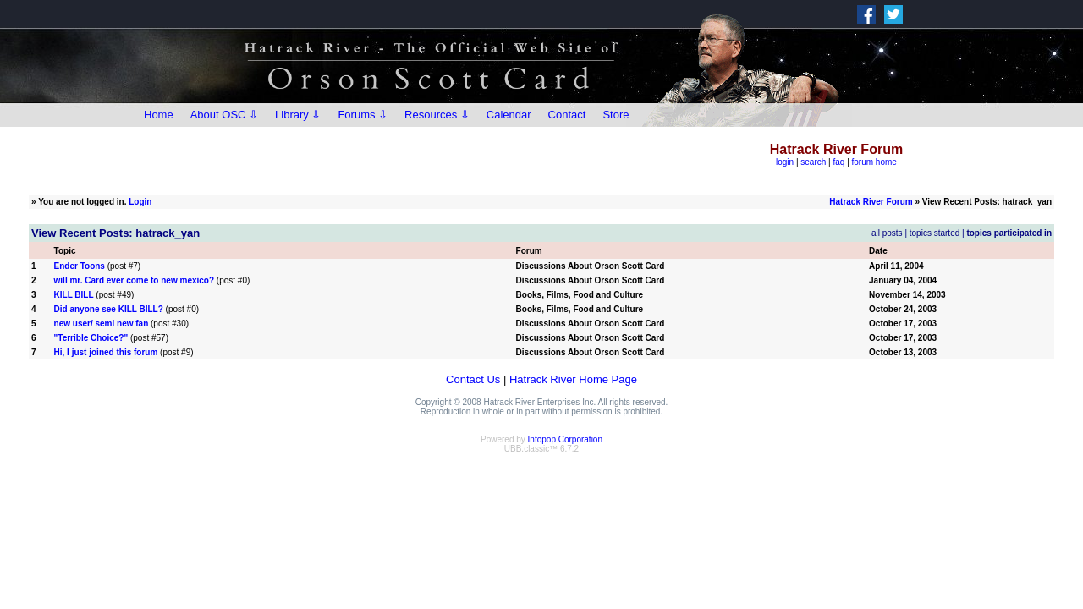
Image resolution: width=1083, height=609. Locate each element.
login (785, 162)
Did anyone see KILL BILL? (108, 309)
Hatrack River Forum (870, 201)
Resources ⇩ (437, 114)
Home (158, 114)
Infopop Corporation (565, 439)
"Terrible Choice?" (91, 338)
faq (838, 162)
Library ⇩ (298, 114)
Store (615, 114)
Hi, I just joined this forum (106, 352)
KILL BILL (74, 294)
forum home (874, 162)
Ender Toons (79, 266)
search (813, 162)
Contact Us (473, 379)
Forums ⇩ (363, 114)
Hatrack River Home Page (573, 379)
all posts (887, 233)
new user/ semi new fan (101, 323)
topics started (934, 233)
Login (140, 201)
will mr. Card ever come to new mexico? (134, 280)
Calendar (509, 114)
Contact (567, 114)
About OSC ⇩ (224, 114)
